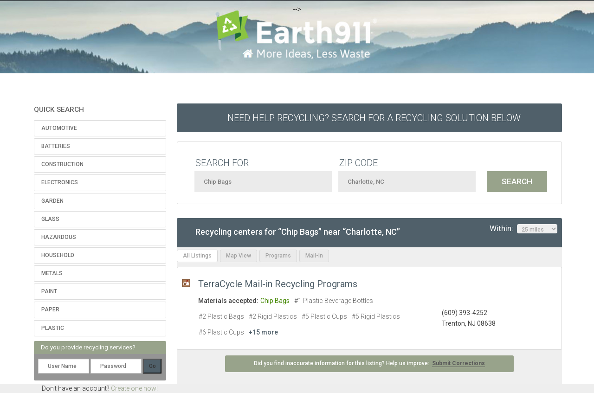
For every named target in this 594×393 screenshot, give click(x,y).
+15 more (263, 332)
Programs (278, 255)
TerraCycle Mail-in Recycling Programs (277, 284)
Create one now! (134, 388)
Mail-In (314, 255)
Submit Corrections (458, 363)
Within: (523, 229)
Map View (238, 255)
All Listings (197, 255)
